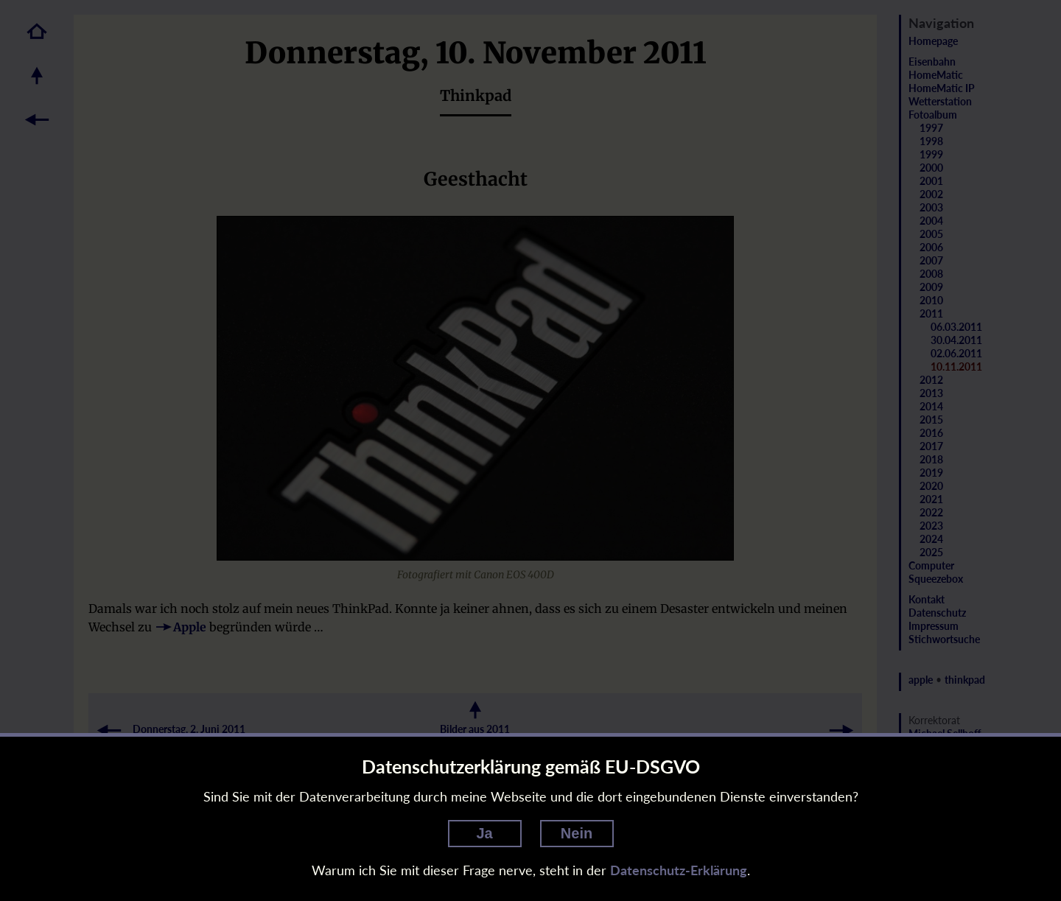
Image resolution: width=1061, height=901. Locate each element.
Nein (576, 833)
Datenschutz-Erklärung (678, 870)
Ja (484, 833)
